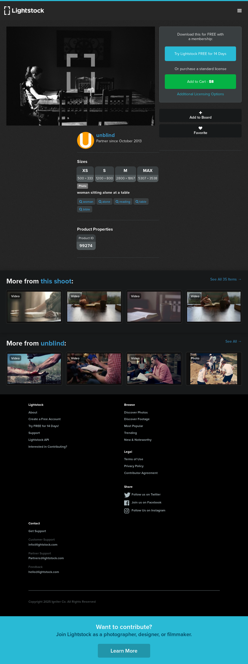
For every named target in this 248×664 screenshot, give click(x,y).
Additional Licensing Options (200, 94)
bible (84, 209)
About (32, 412)
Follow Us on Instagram (148, 510)
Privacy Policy (134, 466)
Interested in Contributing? (47, 446)
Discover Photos (136, 412)
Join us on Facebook (146, 502)
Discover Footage (137, 419)
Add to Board (200, 115)
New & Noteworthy (138, 439)
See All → (233, 341)
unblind (105, 135)
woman (86, 201)
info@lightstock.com (42, 544)
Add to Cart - (200, 81)
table (141, 201)
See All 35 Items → (226, 279)
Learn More (124, 650)
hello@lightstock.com (43, 572)
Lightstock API (38, 439)
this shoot (56, 281)
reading (123, 201)
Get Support (37, 531)
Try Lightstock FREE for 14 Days (200, 54)
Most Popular (133, 426)
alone (104, 201)
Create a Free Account (44, 419)
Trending (130, 432)
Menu (239, 10)
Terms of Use (133, 459)
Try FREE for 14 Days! (43, 426)
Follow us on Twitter (146, 494)
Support (34, 432)
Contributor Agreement (141, 473)
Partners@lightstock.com (46, 558)
